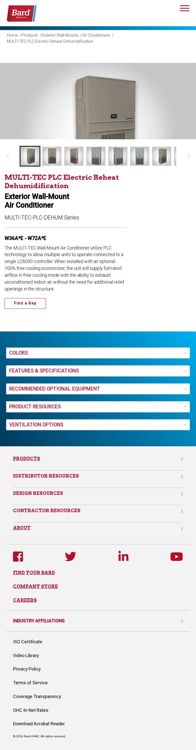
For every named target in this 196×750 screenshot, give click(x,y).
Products (30, 35)
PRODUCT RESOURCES (35, 407)
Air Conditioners (96, 35)
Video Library (26, 655)
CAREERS (25, 600)
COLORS (18, 353)
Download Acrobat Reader (39, 723)
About (22, 528)
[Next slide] (188, 156)
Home (12, 35)
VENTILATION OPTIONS (36, 425)
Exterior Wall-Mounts (60, 35)
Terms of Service (30, 682)
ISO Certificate (27, 641)
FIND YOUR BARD (34, 572)
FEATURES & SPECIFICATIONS (44, 371)
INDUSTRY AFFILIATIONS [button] (98, 621)
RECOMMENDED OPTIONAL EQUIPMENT (54, 389)
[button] (30, 156)
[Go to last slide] (7, 156)
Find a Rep (25, 303)
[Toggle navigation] (184, 9)
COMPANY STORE (35, 586)
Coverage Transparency (37, 696)
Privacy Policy (27, 669)
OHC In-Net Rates (30, 710)
